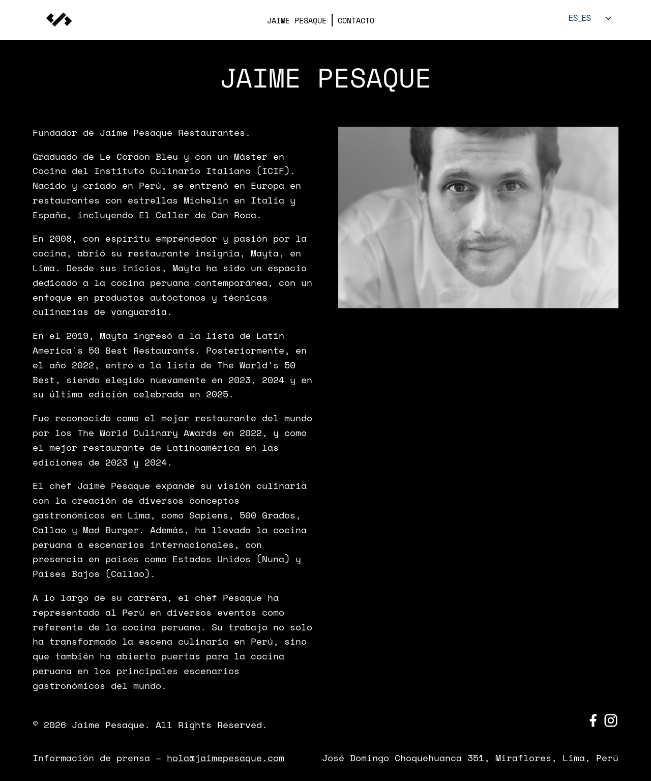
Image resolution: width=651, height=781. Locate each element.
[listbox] (587, 18)
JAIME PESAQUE (297, 20)
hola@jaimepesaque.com (225, 757)
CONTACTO (356, 20)
